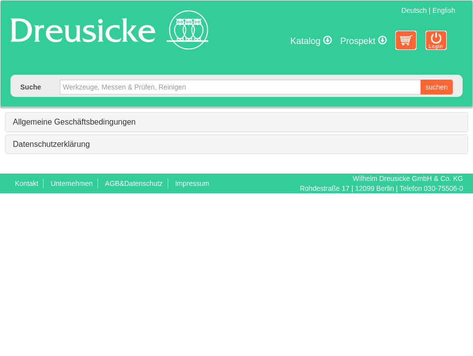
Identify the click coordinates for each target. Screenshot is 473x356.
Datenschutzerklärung (51, 144)
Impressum (192, 183)
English (443, 10)
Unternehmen (71, 183)
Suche (30, 87)
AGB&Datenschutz (134, 183)
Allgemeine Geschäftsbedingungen (74, 122)
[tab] (236, 122)
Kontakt (26, 183)
